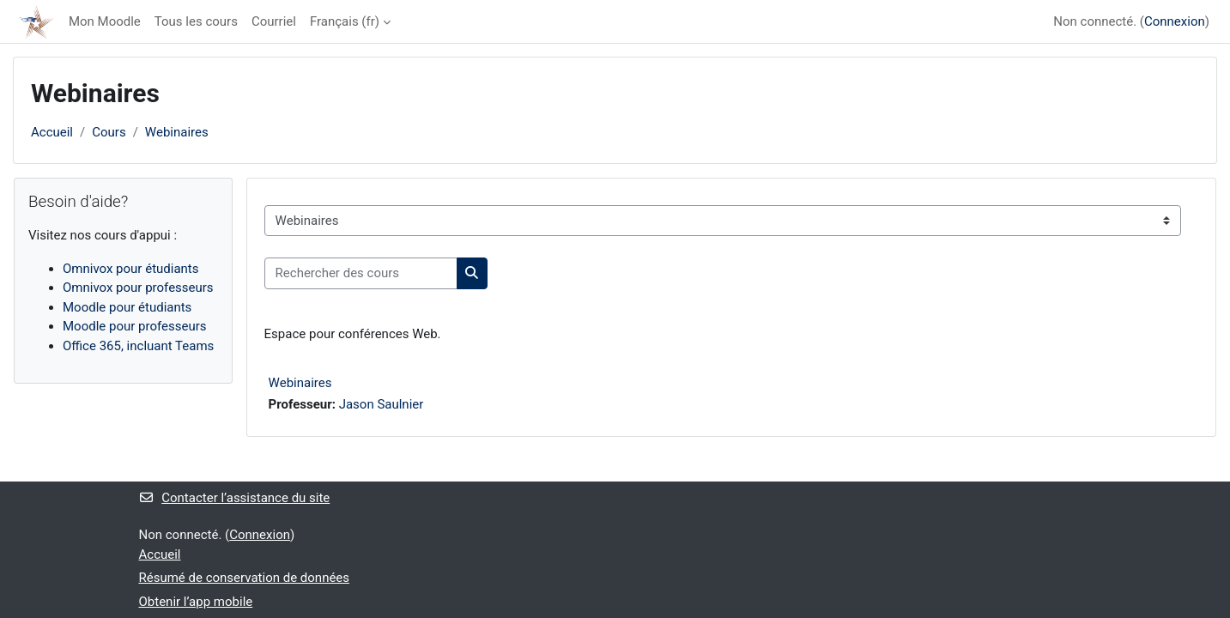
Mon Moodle (105, 21)
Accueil (52, 132)
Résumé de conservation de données (244, 577)
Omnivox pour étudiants (131, 268)
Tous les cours (196, 21)
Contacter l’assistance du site (234, 498)
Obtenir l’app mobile (196, 601)
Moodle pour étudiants (127, 307)
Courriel (273, 21)
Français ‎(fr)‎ (344, 21)
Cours (108, 132)
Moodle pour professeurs (134, 326)
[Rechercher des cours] (360, 273)
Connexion (1174, 21)
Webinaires (177, 132)
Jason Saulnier (381, 404)
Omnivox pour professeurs (138, 287)
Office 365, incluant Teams (138, 346)
